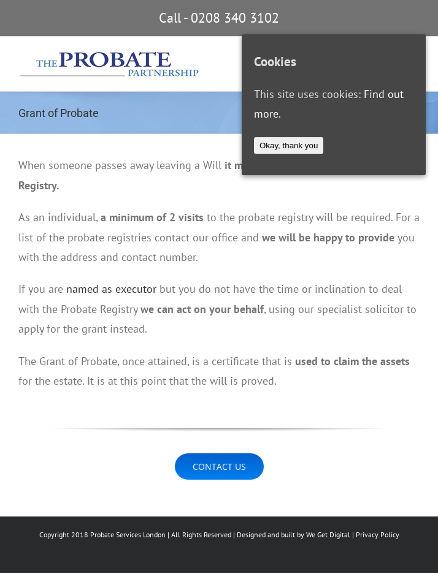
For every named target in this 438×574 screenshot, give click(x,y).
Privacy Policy (377, 534)
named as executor (111, 289)
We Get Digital (328, 534)
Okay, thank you (288, 145)
